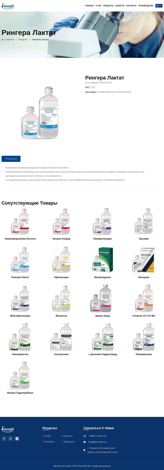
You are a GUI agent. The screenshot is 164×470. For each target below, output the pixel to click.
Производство (145, 5)
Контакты (131, 5)
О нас (98, 5)
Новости (119, 5)
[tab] (11, 159)
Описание (11, 159)
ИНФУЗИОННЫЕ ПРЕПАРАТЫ (114, 92)
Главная (89, 5)
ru (158, 6)
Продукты (108, 5)
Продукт (23, 40)
